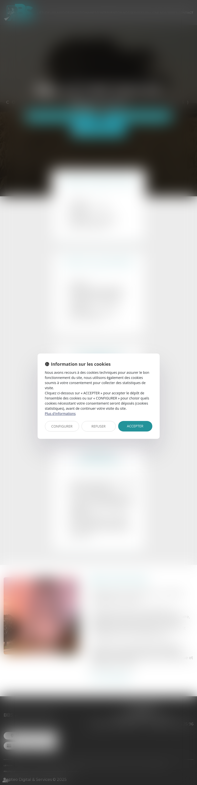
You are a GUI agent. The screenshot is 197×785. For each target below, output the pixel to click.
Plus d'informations (60, 413)
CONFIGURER (62, 426)
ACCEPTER (135, 426)
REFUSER (99, 426)
